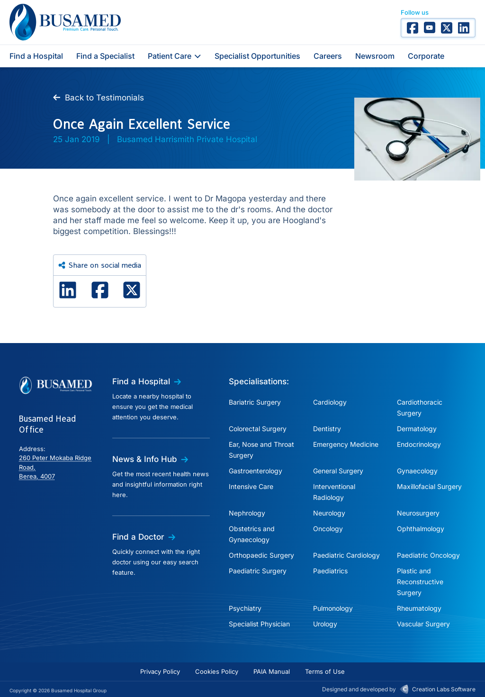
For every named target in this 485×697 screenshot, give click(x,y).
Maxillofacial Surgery (429, 486)
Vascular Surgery (423, 624)
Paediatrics (330, 571)
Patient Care (174, 56)
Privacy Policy (160, 671)
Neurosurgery (418, 513)
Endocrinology (419, 444)
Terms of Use (325, 671)
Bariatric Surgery (255, 402)
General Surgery (338, 471)
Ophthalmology (420, 529)
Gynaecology (417, 471)
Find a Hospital (36, 56)
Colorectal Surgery (258, 429)
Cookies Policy (216, 671)
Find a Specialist (105, 56)
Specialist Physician (259, 624)
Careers (328, 56)
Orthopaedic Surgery (261, 555)
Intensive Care (251, 486)
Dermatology (417, 429)
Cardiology (330, 402)
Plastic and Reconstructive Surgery (420, 582)
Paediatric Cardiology (346, 555)
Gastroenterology (255, 471)
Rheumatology (419, 608)
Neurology (329, 513)
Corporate (426, 56)
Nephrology (247, 513)
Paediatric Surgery (258, 571)
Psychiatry (245, 608)
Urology (325, 624)
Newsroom (375, 56)
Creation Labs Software (444, 689)
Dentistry (327, 429)
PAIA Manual (271, 671)
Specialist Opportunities (257, 56)
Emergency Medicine (345, 444)
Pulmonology (333, 608)
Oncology (328, 529)
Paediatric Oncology (428, 555)
